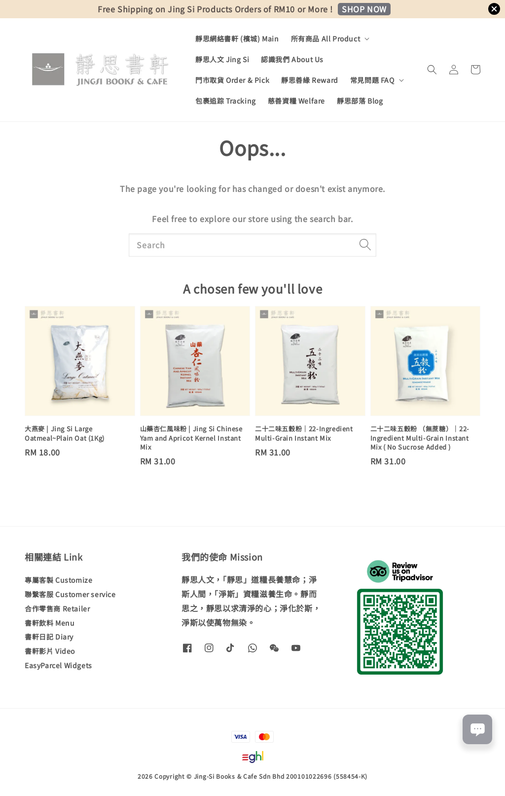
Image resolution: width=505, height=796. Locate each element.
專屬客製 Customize (58, 580)
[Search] (365, 245)
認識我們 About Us (292, 59)
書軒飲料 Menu (49, 623)
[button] (432, 69)
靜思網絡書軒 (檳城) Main (237, 38)
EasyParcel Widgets (58, 665)
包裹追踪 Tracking (225, 101)
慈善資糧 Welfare (296, 101)
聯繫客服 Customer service (70, 594)
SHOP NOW (364, 9)
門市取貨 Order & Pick (232, 80)
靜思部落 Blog (360, 101)
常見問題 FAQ (372, 80)
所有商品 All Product (326, 38)
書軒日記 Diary (49, 637)
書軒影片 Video (50, 651)
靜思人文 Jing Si (222, 59)
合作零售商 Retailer (57, 608)
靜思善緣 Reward (309, 80)
